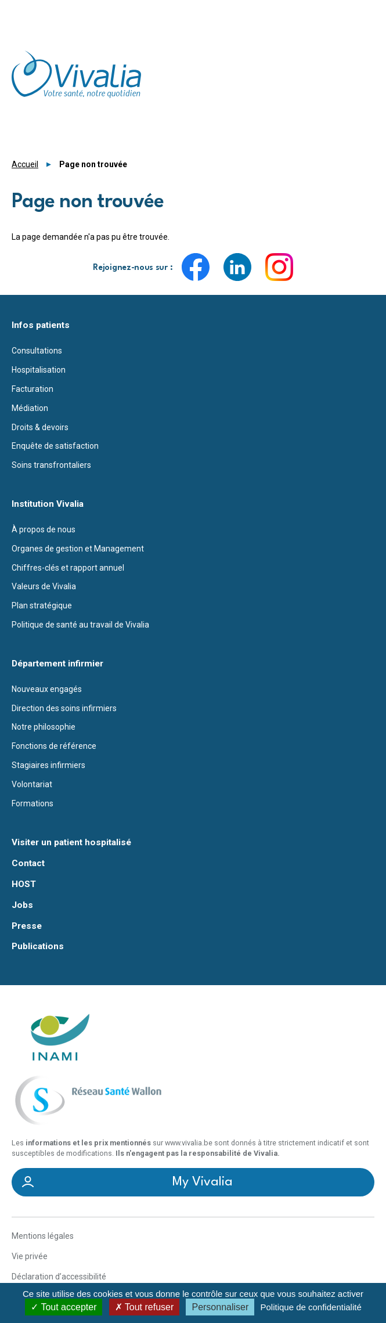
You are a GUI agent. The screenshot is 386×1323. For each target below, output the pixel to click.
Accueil (25, 164)
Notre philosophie (43, 726)
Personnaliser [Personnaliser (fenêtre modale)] (220, 1307)
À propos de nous (43, 529)
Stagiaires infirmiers (48, 765)
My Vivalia (202, 1182)
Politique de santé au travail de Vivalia (80, 624)
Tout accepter (63, 1307)
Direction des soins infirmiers (64, 708)
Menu (367, 14)
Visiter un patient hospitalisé (71, 843)
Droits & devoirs (40, 427)
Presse (27, 926)
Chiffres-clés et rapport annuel (68, 567)
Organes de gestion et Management (78, 548)
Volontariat (32, 784)
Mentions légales (43, 1236)
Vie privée (30, 1256)
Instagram (279, 267)
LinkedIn (237, 267)
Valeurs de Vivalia (44, 586)
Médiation (30, 408)
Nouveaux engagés (47, 689)
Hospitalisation (39, 369)
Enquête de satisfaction (55, 445)
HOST (24, 884)
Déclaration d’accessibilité (59, 1276)
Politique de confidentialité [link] (310, 1307)
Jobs (22, 905)
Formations (32, 803)
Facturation (32, 389)
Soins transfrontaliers (51, 465)
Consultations (37, 350)
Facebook (196, 267)
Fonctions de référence (54, 746)
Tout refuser (144, 1307)
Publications (38, 946)
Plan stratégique (42, 605)
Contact (28, 863)
